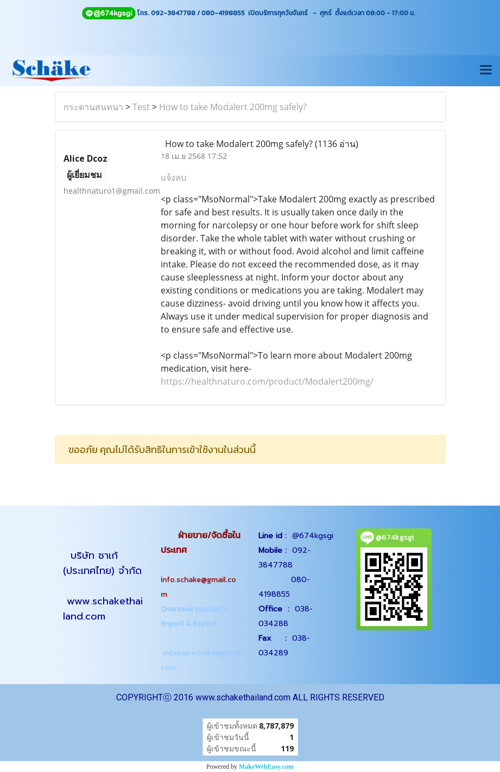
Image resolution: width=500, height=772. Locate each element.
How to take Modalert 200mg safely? (233, 107)
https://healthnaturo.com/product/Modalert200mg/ (267, 381)
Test (141, 107)
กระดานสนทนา (93, 107)
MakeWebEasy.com (266, 766)
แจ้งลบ (173, 177)
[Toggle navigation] (486, 70)
